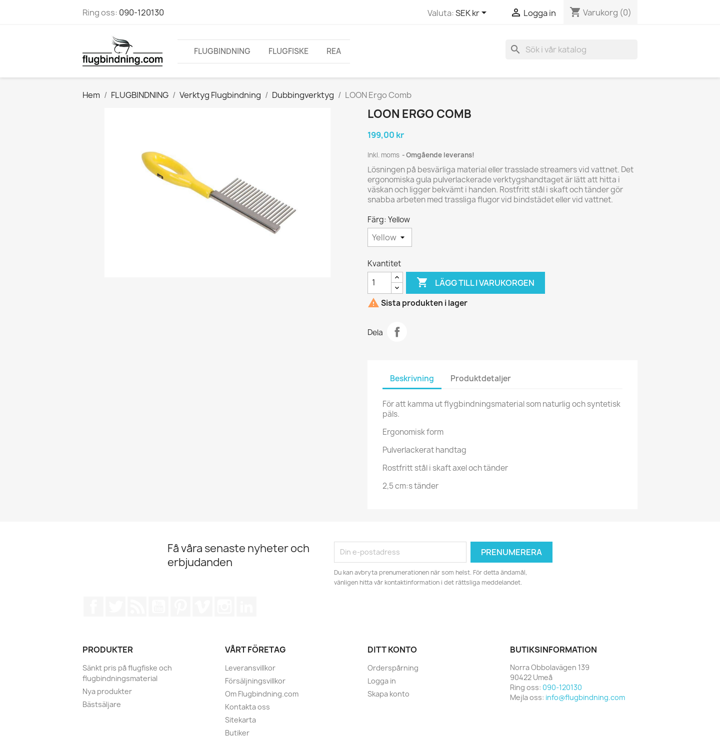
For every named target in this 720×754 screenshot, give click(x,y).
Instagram (224, 607)
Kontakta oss (247, 707)
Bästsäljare (101, 704)
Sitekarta (240, 720)
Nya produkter (107, 691)
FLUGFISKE (288, 51)
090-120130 (141, 12)
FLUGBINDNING (222, 51)
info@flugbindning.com (585, 697)
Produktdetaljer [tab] (480, 378)
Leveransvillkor (250, 668)
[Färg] (390, 237)
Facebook (94, 607)
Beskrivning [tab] (412, 378)
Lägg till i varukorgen (475, 282)
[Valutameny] (473, 13)
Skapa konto (389, 694)
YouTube (158, 607)
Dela (397, 332)
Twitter (116, 607)
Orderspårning (393, 668)
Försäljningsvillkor (255, 681)
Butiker (237, 733)
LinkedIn (246, 607)
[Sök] (572, 49)
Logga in (382, 681)
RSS (137, 607)
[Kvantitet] (380, 283)
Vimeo (202, 607)
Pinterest (180, 607)
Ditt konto (392, 649)
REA (333, 51)
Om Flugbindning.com (261, 694)
